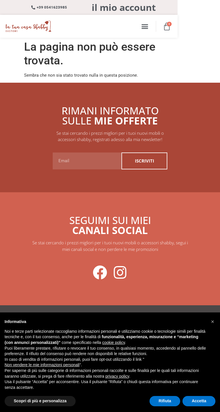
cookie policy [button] (113, 342)
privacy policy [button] (117, 376)
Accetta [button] (199, 401)
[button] (186, 26)
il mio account (145, 7)
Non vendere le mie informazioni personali (42, 365)
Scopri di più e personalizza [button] (40, 401)
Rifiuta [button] (165, 401)
